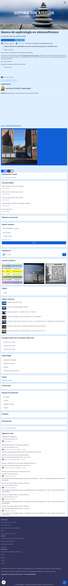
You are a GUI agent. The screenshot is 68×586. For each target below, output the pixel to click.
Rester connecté (8, 236)
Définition (6, 366)
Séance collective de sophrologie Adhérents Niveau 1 (19, 462)
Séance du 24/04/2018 (9, 348)
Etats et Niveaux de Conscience (11, 370)
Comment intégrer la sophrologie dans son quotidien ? (24, 316)
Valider (34, 242)
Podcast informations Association (12, 197)
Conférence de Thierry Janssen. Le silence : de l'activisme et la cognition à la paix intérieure (36, 321)
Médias (3, 530)
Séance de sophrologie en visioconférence (15, 482)
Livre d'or (3, 562)
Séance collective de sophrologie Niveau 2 (15, 454)
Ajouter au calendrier (8, 40)
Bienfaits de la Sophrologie (10, 359)
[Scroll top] (64, 582)
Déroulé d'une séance (9, 363)
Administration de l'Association (8, 521)
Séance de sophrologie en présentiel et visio (16, 471)
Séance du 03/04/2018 (9, 345)
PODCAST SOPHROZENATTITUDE (17, 307)
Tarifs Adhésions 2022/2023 (8, 533)
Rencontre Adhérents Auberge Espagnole (15, 444)
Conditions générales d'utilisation (33, 584)
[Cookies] (4, 582)
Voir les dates (20, 40)
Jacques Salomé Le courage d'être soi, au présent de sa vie (26, 330)
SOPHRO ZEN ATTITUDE (14, 302)
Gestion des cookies (48, 584)
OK (64, 254)
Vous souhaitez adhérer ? (7, 543)
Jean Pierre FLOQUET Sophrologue (18, 88)
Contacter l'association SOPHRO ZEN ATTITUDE (12, 538)
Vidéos (5, 292)
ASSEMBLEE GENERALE (9, 436)
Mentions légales (19, 584)
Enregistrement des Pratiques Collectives (11, 551)
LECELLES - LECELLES (8, 43)
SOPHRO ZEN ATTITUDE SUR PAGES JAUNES (16, 203)
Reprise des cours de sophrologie (13, 186)
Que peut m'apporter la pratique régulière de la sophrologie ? (26, 325)
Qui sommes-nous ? (6, 524)
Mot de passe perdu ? (6, 239)
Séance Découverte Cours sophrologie (10, 527)
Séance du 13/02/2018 (9, 341)
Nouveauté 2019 (7, 209)
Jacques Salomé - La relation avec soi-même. (21, 311)
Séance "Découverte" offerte (8, 540)
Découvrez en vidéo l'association (12, 192)
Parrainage (3, 546)
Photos (2, 559)
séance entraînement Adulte (9, 80)
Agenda (3, 557)
